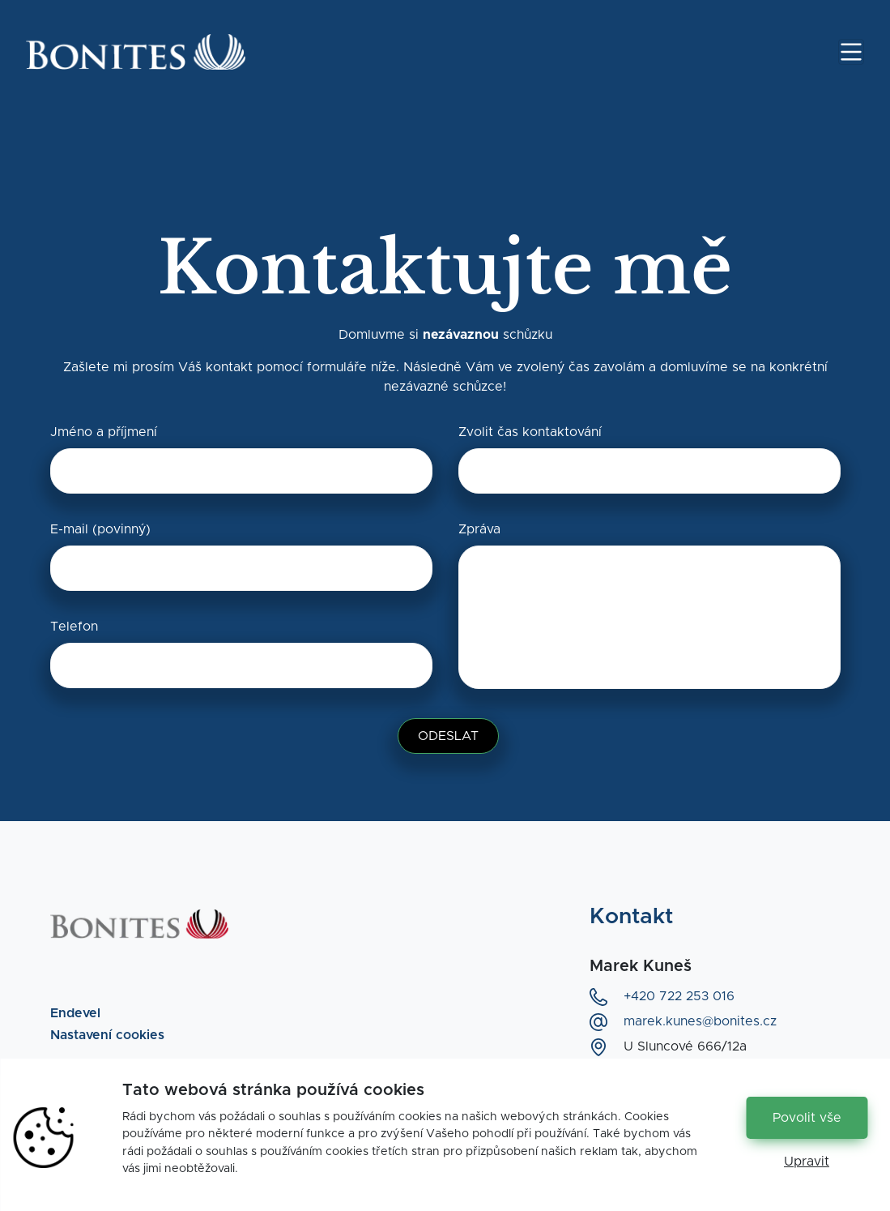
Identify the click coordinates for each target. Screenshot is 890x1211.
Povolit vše (807, 1117)
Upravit (806, 1161)
